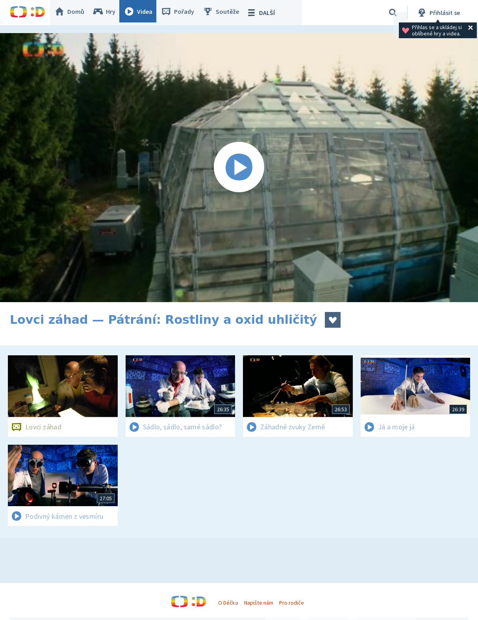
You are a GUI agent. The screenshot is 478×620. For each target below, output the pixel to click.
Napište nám (258, 602)
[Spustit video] (239, 167)
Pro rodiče (291, 602)
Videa (142, 13)
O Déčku (228, 602)
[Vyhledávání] (393, 12)
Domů (73, 13)
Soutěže (224, 13)
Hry (108, 13)
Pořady (181, 13)
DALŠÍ (264, 13)
